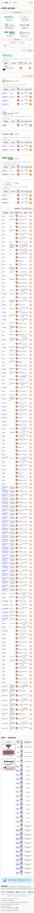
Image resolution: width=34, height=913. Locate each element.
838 (23, 97)
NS (10, 627)
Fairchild (12, 290)
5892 (20, 347)
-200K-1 (5, 104)
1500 (20, 216)
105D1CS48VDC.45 (5, 563)
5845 (20, 365)
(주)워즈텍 (24, 351)
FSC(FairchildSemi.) (12, 268)
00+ (11, 254)
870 (20, 487)
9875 (22, 100)
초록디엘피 (25, 227)
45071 (20, 369)
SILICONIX (12, 97)
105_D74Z (5, 709)
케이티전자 (25, 491)
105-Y (4, 428)
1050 (3, 462)
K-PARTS (24, 395)
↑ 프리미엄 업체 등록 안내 (26, 208)
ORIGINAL (12, 335)
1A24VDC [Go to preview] (18, 771)
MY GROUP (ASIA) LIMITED (25, 246)
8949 (20, 403)
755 (20, 316)
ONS (11, 171)
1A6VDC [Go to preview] (18, 788)
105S (3, 623)
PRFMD (5, 97)
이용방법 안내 (30, 892)
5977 (20, 605)
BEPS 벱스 (25, 279)
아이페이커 (25, 344)
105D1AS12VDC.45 (5, 495)
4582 (20, 358)
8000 (20, 686)
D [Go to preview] (18, 826)
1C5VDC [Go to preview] (18, 813)
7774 (20, 294)
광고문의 (24, 892)
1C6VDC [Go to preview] (18, 818)
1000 (20, 246)
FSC (11, 227)
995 (20, 525)
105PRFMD (5, 601)
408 (20, 308)
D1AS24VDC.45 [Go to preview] (18, 852)
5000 (20, 283)
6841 (20, 339)
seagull (24, 391)
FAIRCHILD (12, 146)
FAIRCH (12, 216)
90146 (20, 327)
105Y (3, 656)
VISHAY (12, 308)
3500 (20, 261)
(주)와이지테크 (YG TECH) (25, 340)
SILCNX (12, 93)
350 (20, 428)
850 (20, 290)
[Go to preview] (18, 747)
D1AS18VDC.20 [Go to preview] (18, 839)
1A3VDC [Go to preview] (18, 775)
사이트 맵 (3, 892)
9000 (20, 257)
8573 (20, 227)
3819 (20, 593)
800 (20, 563)
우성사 (23, 305)
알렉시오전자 (25, 286)
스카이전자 (25, 242)
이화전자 (24, 230)
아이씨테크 (25, 297)
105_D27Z (5, 686)
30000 (20, 476)
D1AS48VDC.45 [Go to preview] (18, 869)
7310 (20, 231)
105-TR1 (4, 406)
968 (20, 510)
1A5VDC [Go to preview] (18, 784)
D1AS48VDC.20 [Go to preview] (18, 864)
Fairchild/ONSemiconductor (12, 246)
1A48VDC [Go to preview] (18, 779)
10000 (20, 234)
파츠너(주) (24, 369)
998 (20, 544)
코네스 (23, 476)
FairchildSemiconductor (12, 328)
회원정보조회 (18, 892)
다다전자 (24, 264)
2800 (20, 623)
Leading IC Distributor (25, 376)
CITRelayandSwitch (12, 487)
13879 (20, 384)
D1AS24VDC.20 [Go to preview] (18, 847)
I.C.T (23, 261)
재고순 (13, 42)
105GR (4, 593)
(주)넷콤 (24, 327)
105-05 (4, 403)
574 (20, 495)
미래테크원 (25, 272)
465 (23, 195)
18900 (20, 250)
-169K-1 (5, 100)
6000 (22, 125)
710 (20, 571)
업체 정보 (17, 81)
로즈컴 (23, 354)
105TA (4, 631)
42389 (22, 93)
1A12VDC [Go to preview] (18, 767)
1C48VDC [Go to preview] (18, 809)
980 (20, 586)
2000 (20, 695)
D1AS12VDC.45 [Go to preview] (18, 835)
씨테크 (23, 380)
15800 (20, 275)
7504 (20, 223)
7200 (20, 220)
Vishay (11, 294)
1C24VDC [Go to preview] (18, 801)
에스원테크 (25, 365)
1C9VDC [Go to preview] (18, 822)
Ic (22, 362)
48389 (20, 344)
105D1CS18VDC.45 (5, 544)
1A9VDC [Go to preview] (18, 792)
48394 (22, 146)
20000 (22, 171)
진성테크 (24, 601)
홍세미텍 (24, 372)
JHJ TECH (24, 283)
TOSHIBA (12, 432)
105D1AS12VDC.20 (5, 487)
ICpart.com (8, 910)
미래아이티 (25, 257)
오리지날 (12, 428)
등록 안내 (30, 50)
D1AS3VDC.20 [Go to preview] (18, 856)
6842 (20, 700)
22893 (20, 491)
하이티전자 (25, 268)
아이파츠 (24, 331)
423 (20, 631)
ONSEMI (12, 68)
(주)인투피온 (25, 312)
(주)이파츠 (24, 216)
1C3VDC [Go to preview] (18, 805)
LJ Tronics (24, 323)
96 (20, 395)
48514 (20, 312)
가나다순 (20, 42)
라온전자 (24, 223)
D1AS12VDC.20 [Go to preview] (18, 830)
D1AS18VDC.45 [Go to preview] (18, 843)
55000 (20, 335)
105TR (4, 634)
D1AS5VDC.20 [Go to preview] (18, 873)
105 (3, 216)
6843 (20, 723)
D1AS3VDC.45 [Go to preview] (18, 860)
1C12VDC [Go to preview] (18, 796)
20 (20, 268)
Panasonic (12, 220)
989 (20, 518)
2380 (20, 323)
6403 (20, 301)
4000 (20, 286)
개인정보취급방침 (10, 892)
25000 (20, 601)
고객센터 (16, 907)
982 (20, 556)
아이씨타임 (25, 358)
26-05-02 (26, 93)
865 (20, 391)
